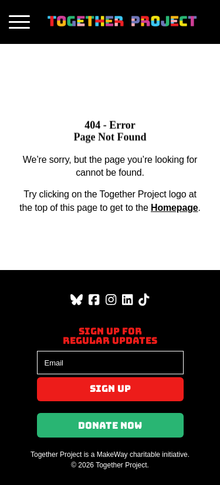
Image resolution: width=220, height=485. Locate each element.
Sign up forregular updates (110, 335)
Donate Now (110, 425)
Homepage (174, 208)
